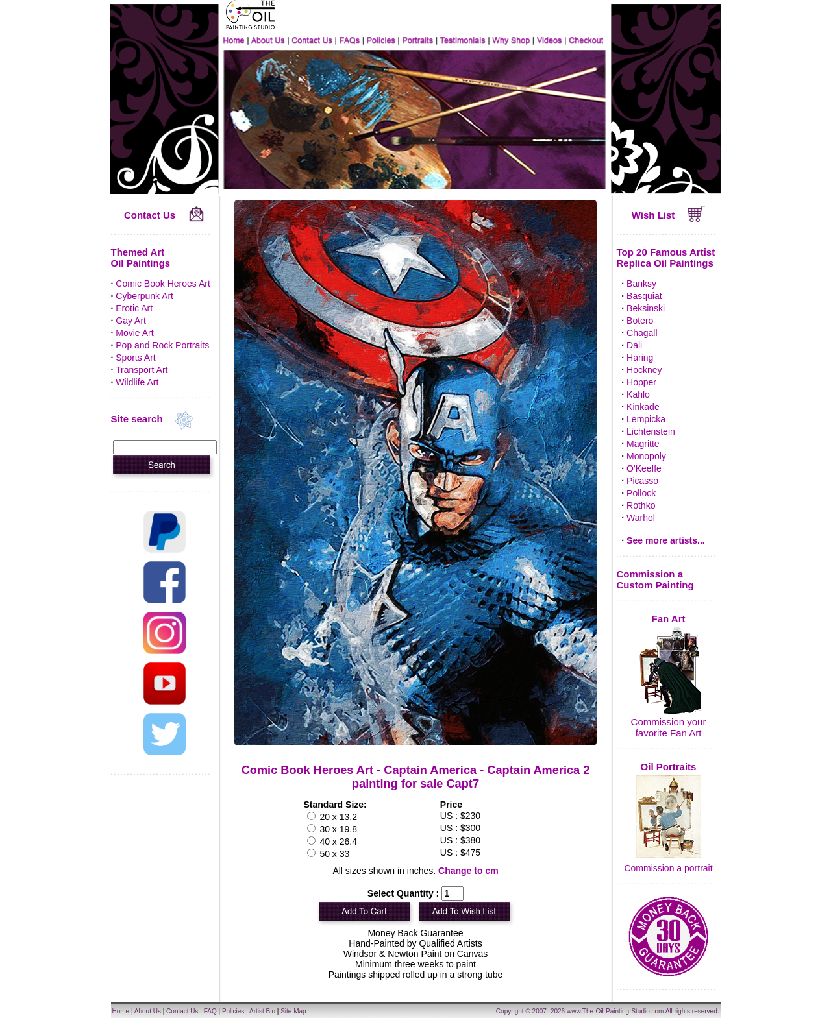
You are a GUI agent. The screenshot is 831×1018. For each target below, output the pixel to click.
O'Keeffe (644, 468)
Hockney (644, 370)
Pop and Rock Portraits (162, 345)
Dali (634, 345)
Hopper (641, 382)
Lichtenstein (650, 431)
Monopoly (646, 456)
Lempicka (645, 419)
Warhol (640, 518)
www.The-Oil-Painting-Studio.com (615, 1011)
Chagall (641, 333)
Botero (639, 320)
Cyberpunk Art (144, 296)
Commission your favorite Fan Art (668, 727)
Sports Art (135, 357)
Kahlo (638, 394)
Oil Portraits (669, 766)
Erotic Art (134, 308)
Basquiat (644, 296)
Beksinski (645, 308)
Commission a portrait (668, 868)
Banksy (641, 283)
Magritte (643, 444)
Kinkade (643, 407)
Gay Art (131, 320)
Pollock (641, 493)
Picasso (642, 481)
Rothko (640, 505)
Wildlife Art (137, 382)
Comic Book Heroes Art (163, 283)
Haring (639, 357)
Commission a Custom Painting (655, 579)
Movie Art (134, 333)
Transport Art (141, 370)
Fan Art (669, 618)
